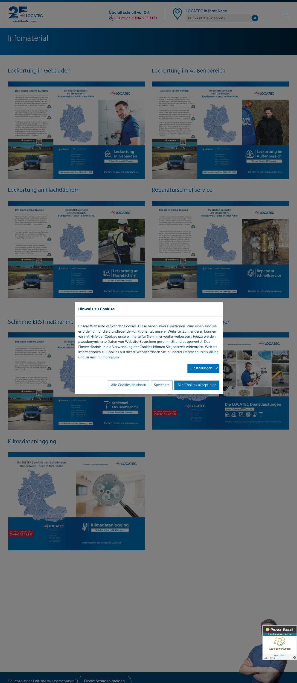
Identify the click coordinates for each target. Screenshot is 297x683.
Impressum (110, 357)
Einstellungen (201, 368)
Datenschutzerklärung (200, 352)
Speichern (162, 385)
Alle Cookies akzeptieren (197, 385)
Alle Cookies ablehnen (128, 385)
